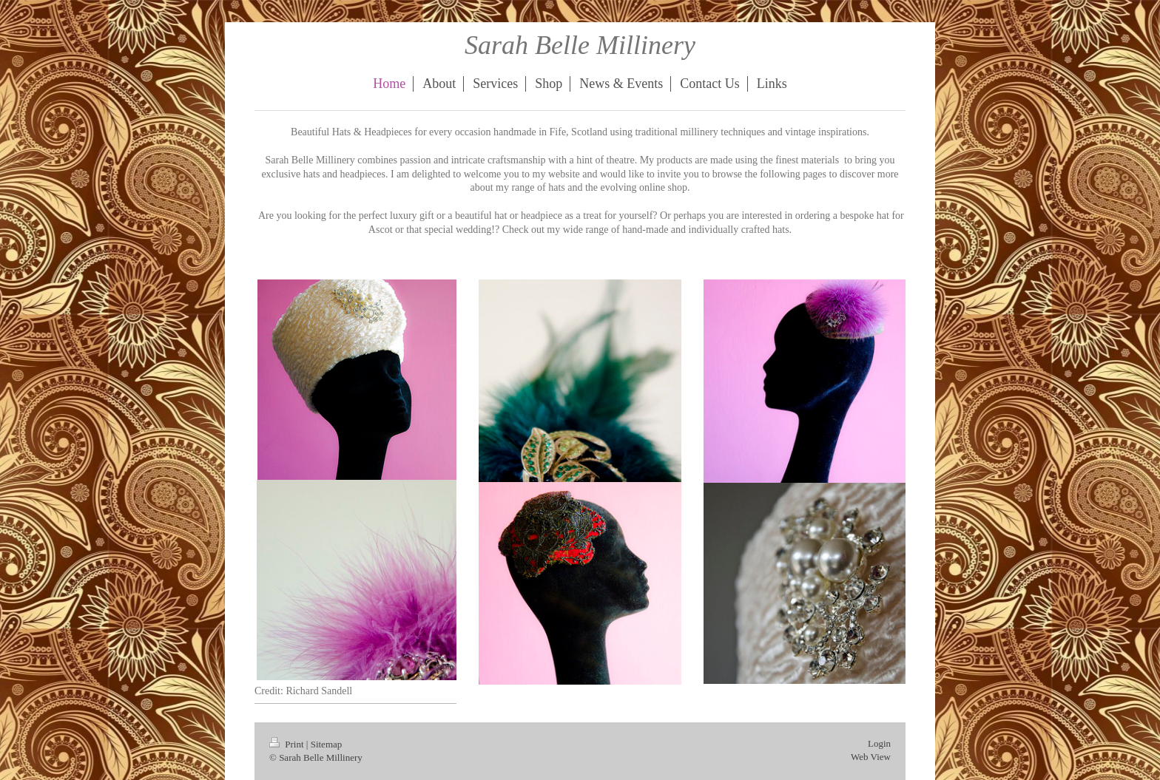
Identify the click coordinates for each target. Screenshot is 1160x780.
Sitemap (327, 744)
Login (879, 743)
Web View (871, 756)
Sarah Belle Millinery (580, 45)
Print (287, 744)
